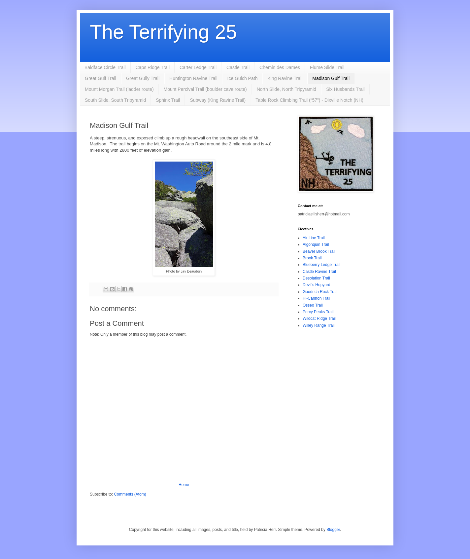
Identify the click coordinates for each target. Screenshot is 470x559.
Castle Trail (238, 67)
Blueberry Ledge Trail (321, 264)
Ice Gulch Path (242, 78)
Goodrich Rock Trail (320, 291)
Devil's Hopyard (316, 284)
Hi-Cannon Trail (316, 298)
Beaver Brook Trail (319, 251)
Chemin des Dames (279, 67)
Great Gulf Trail (100, 78)
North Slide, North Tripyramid (287, 89)
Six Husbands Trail (345, 89)
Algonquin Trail (316, 244)
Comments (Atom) (130, 494)
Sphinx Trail (168, 100)
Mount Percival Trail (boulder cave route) (205, 89)
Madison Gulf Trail (331, 78)
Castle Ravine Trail (319, 271)
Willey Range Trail (319, 325)
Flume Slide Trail (327, 67)
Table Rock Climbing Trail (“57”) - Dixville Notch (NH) (309, 100)
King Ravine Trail (284, 78)
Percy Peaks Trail (318, 312)
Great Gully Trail (142, 78)
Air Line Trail (314, 238)
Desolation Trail (316, 278)
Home (184, 484)
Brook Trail (312, 258)
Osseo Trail (313, 305)
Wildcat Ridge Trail (319, 318)
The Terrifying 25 (163, 32)
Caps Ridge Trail (153, 67)
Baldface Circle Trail (105, 67)
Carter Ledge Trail (198, 67)
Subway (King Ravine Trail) (218, 100)
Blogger (333, 529)
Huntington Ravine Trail (193, 78)
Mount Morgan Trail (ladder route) (119, 89)
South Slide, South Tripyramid (115, 100)
